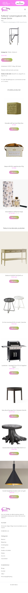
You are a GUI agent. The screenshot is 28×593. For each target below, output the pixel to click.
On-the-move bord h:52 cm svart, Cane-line (14, 322)
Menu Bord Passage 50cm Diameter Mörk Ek (14, 410)
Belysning (3, 542)
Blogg (2, 568)
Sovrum (3, 556)
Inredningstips (4, 545)
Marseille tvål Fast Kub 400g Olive (14, 123)
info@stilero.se (5, 531)
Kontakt (3, 571)
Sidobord (14, 52)
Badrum (3, 539)
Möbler (9, 52)
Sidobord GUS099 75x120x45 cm (14, 275)
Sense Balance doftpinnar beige (14, 211)
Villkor (2, 573)
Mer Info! (6, 60)
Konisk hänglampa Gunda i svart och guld (14, 491)
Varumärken (4, 558)
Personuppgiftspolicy (6, 576)
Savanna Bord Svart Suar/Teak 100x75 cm (14, 447)
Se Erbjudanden (20, 3)
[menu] (25, 9)
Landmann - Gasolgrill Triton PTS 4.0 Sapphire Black (14, 366)
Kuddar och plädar (6, 550)
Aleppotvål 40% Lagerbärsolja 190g (14, 166)
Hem (2, 20)
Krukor (3, 547)
